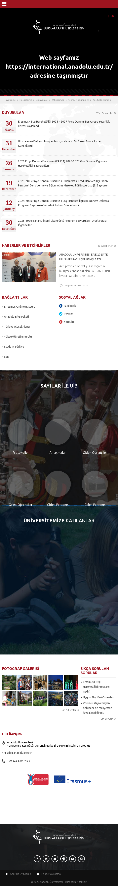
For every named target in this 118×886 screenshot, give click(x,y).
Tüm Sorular (106, 718)
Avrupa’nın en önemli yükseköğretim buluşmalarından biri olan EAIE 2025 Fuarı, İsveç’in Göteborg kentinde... (84, 271)
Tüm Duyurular (104, 113)
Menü (4, 4)
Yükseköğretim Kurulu (18, 336)
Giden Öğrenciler (95, 452)
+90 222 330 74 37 (18, 760)
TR (105, 16)
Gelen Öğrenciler (20, 504)
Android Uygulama (20, 874)
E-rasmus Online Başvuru (19, 306)
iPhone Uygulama (51, 874)
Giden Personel (58, 504)
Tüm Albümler (68, 710)
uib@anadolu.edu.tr (19, 752)
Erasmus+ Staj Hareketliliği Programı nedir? (96, 686)
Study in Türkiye (14, 346)
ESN (6, 356)
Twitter (68, 313)
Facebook (70, 305)
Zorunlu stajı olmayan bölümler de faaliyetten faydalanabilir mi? (97, 708)
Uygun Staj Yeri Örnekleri (98, 697)
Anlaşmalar (57, 452)
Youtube (69, 321)
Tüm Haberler (105, 246)
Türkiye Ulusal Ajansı (17, 326)
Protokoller (20, 452)
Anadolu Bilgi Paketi (16, 316)
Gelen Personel (95, 504)
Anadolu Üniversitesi (51, 882)
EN (112, 16)
